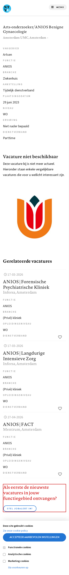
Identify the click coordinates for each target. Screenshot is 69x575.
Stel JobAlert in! (20, 508)
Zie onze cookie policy (15, 531)
